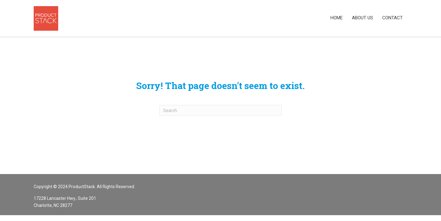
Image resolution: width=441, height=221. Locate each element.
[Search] (220, 110)
